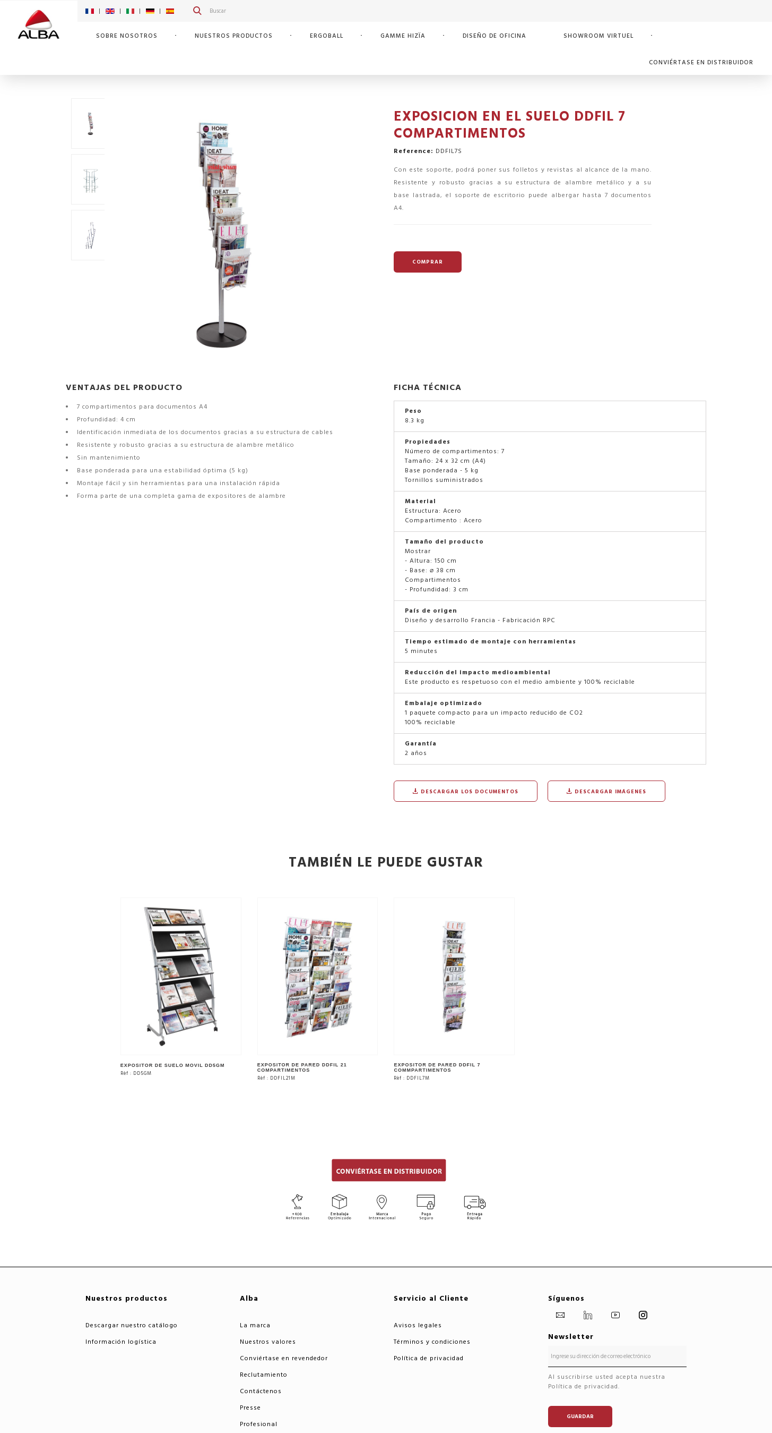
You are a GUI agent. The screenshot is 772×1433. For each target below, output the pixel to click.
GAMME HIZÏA (403, 36)
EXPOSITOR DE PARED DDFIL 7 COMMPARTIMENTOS (437, 1067)
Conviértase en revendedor (284, 1358)
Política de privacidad (429, 1358)
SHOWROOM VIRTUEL (598, 36)
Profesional (258, 1424)
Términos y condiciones (432, 1342)
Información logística (121, 1342)
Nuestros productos (234, 36)
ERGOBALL (326, 36)
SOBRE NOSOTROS (127, 36)
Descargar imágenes (606, 791)
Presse (250, 1408)
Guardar (580, 1416)
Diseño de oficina (494, 36)
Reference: (413, 151)
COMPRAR (427, 262)
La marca (255, 1325)
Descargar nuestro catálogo (131, 1325)
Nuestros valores (268, 1342)
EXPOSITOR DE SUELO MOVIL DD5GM (172, 1065)
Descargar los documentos (465, 791)
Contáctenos (261, 1391)
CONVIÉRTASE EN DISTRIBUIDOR (701, 62)
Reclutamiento (264, 1375)
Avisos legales (418, 1325)
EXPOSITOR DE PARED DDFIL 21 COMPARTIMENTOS (302, 1067)
